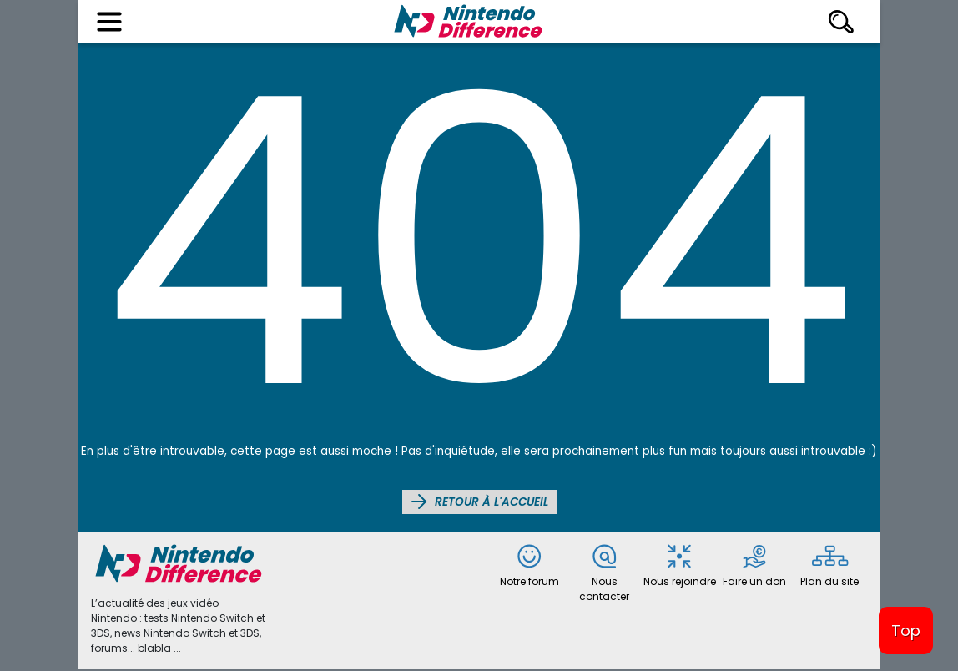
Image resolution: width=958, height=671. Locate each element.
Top (905, 630)
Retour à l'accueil (479, 501)
